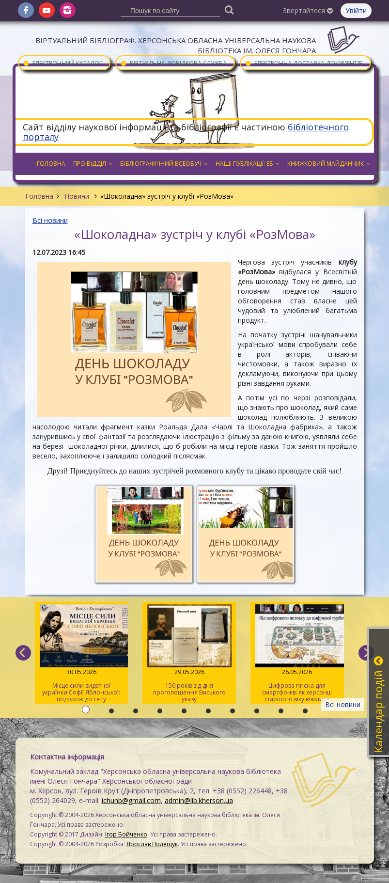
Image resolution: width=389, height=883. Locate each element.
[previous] (23, 653)
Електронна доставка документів (304, 63)
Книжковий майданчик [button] (328, 163)
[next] (366, 653)
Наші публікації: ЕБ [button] (248, 163)
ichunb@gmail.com (131, 800)
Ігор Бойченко (126, 834)
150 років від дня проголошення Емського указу (189, 653)
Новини (76, 196)
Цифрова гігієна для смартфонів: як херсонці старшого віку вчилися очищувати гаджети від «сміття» (297, 654)
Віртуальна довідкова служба (173, 63)
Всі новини (50, 220)
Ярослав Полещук (152, 844)
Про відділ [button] (92, 163)
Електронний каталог (62, 63)
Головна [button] (51, 163)
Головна (39, 196)
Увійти (356, 10)
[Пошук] (229, 9)
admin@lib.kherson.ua (199, 800)
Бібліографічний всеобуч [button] (164, 163)
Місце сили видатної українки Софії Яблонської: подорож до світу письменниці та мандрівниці (82, 654)
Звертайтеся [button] (308, 10)
